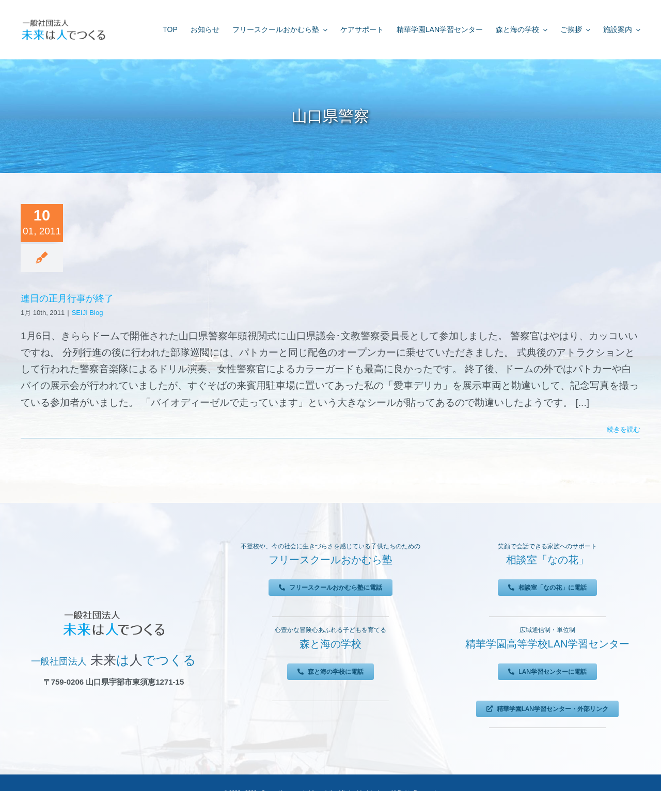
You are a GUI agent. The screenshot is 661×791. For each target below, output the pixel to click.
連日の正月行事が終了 (67, 298)
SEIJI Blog (87, 313)
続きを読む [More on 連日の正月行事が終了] (623, 429)
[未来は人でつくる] (63, 21)
